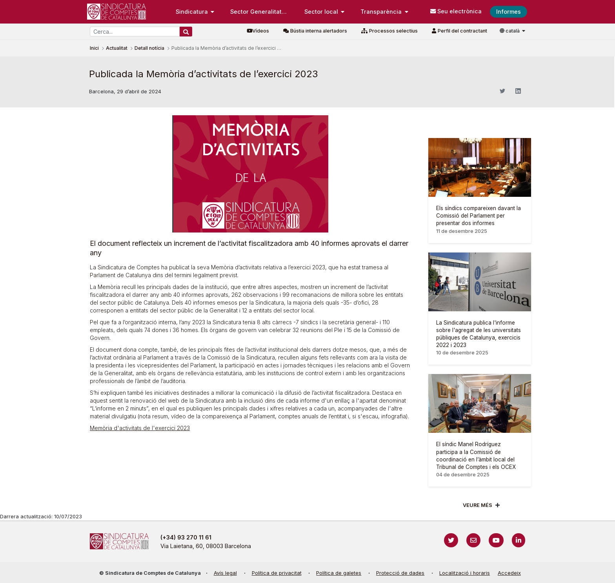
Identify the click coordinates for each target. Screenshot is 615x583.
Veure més (477, 505)
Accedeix (509, 573)
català (510, 31)
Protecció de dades (400, 573)
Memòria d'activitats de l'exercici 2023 (140, 428)
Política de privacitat (277, 573)
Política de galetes (338, 573)
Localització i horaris (464, 573)
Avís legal (225, 573)
